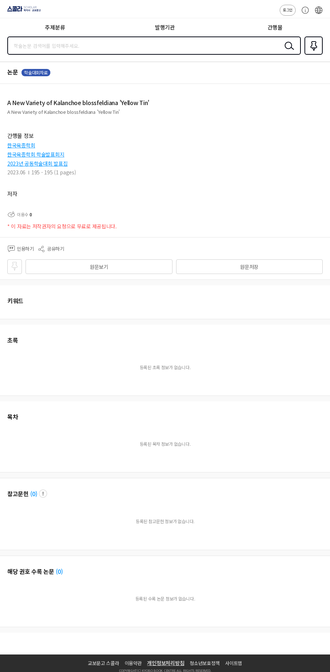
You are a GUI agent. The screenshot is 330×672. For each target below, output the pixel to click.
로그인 (287, 9)
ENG (319, 13)
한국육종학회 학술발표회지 (35, 154)
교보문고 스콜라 (103, 663)
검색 (287, 51)
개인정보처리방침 (165, 663)
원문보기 (99, 266)
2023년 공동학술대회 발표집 (37, 163)
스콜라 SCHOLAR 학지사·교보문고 (22, 11)
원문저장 (249, 266)
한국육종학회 (21, 145)
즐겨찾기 (312, 54)
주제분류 (55, 27)
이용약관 (133, 663)
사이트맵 (233, 663)
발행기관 (165, 27)
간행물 (275, 27)
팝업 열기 (43, 494)
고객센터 (303, 13)
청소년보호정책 (205, 663)
